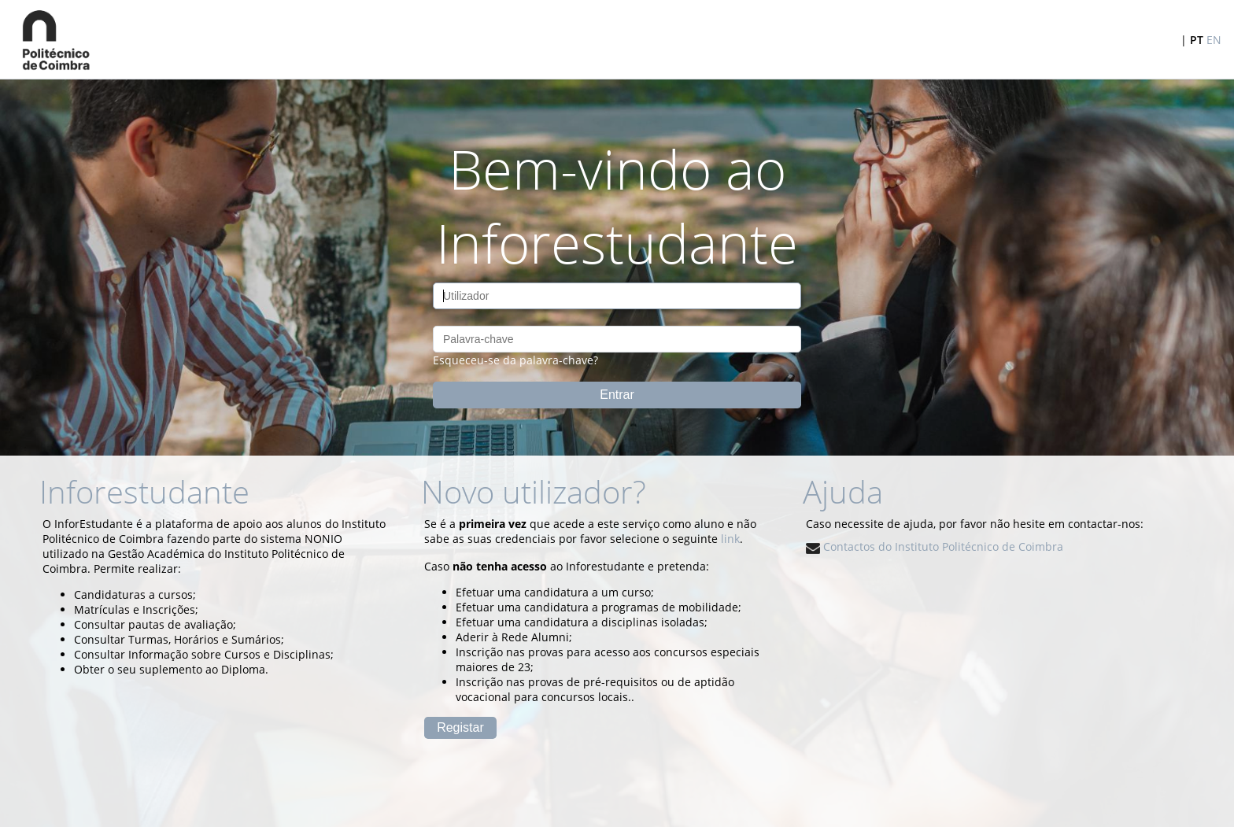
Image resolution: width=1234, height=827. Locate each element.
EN (1213, 39)
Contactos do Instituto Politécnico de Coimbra (934, 546)
